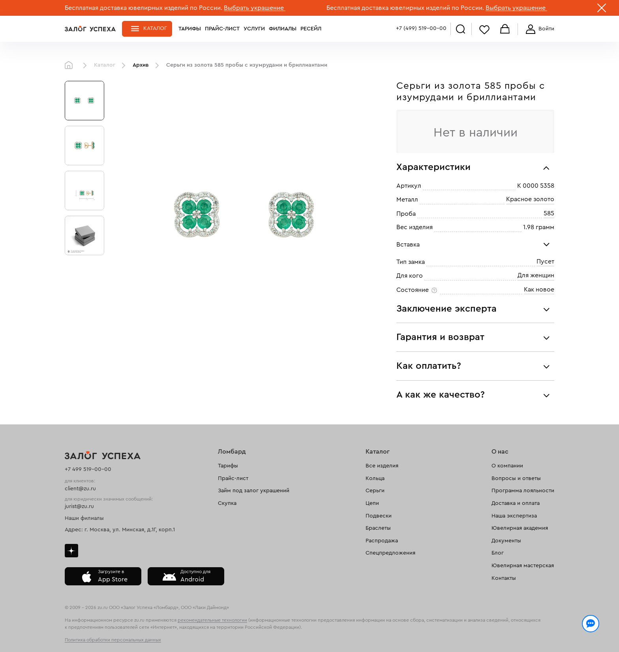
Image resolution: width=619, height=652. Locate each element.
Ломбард (232, 451)
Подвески (379, 516)
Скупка (227, 503)
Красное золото (530, 199)
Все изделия (382, 466)
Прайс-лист (222, 29)
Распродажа (382, 541)
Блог (497, 553)
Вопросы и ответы (516, 478)
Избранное (484, 29)
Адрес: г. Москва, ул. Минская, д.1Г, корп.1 (120, 529)
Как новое (539, 289)
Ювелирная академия (519, 528)
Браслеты (378, 528)
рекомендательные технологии (212, 620)
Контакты (503, 578)
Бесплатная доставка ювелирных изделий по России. (143, 8)
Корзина (505, 29)
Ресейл (310, 29)
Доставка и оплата (515, 503)
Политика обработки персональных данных (113, 639)
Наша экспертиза (514, 516)
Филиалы (282, 29)
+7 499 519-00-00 (88, 469)
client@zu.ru (80, 488)
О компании (507, 466)
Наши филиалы (84, 518)
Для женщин (536, 276)
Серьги (375, 490)
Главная (71, 65)
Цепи (372, 503)
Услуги (254, 29)
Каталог (155, 28)
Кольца (375, 478)
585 (549, 213)
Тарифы (189, 29)
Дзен (71, 550)
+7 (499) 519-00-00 (421, 28)
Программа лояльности (522, 490)
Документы (506, 541)
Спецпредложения (390, 553)
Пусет (545, 261)
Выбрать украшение (254, 8)
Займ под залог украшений (253, 490)
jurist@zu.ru (79, 506)
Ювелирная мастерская (522, 565)
